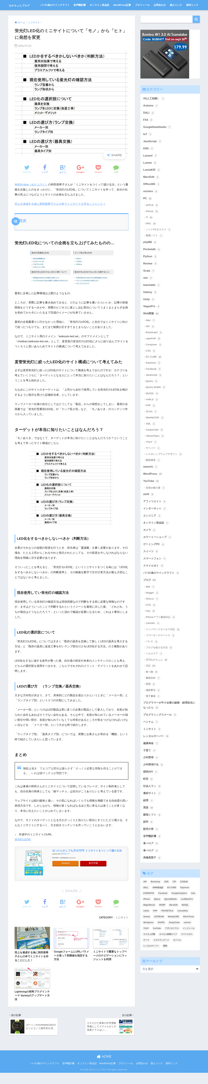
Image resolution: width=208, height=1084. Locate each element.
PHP (151, 419)
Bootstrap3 (154, 346)
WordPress (153, 487)
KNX (148, 159)
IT (149, 229)
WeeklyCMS (155, 431)
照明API (150, 788)
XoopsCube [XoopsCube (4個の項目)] (174, 940)
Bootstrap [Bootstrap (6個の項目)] (155, 899)
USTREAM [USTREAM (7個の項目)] (159, 935)
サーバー (153, 461)
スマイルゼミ (154, 581)
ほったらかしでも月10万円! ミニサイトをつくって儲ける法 (87, 860)
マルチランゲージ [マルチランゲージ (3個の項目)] (161, 958)
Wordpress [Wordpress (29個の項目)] (148, 940)
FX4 (148, 130)
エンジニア (152, 530)
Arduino (151, 116)
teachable (152, 298)
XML (151, 437)
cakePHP (153, 352)
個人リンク (176, 15)
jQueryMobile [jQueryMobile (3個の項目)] (170, 917)
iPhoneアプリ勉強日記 (161, 632)
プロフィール (142, 15)
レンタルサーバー (156, 752)
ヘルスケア (154, 669)
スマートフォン (155, 573)
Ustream (153, 638)
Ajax (151, 334)
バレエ (152, 657)
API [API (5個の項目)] (145, 899)
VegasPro (152, 319)
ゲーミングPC (154, 559)
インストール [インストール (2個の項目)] (189, 946)
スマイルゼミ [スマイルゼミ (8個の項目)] (187, 952)
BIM (150, 602)
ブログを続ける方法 (159, 663)
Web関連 (151, 327)
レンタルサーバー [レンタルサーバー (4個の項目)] (151, 964)
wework (150, 480)
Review (150, 276)
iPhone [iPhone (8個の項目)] (146, 917)
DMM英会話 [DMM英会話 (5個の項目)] (158, 905)
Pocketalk (152, 261)
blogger (152, 608)
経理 (148, 817)
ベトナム (151, 737)
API (150, 340)
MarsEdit (151, 188)
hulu (151, 626)
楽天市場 (93, 873)
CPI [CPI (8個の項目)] (174, 899)
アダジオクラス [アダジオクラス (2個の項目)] (172, 946)
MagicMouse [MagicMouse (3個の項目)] (149, 923)
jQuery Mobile (156, 401)
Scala (149, 283)
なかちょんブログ (25, 5)
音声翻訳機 (79, 15)
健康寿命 (151, 759)
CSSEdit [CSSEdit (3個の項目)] (184, 899)
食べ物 (152, 687)
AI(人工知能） (154, 109)
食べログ (151, 861)
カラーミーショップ (158, 552)
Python (150, 269)
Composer (154, 358)
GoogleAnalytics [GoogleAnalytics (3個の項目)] (179, 911)
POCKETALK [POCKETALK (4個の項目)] (167, 929)
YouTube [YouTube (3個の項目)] (157, 946)
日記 (151, 681)
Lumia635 (152, 181)
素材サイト (152, 810)
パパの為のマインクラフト (55, 15)
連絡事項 (153, 705)
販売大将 (151, 847)
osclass (150, 203)
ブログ (150, 595)
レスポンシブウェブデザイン (164, 468)
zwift (148, 508)
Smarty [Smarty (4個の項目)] (146, 935)
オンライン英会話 (99, 15)
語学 (148, 839)
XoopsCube (155, 443)
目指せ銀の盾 (155, 501)
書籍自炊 (153, 693)
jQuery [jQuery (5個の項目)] (157, 917)
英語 (148, 825)
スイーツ (151, 566)
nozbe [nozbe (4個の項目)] (146, 929)
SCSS (151, 425)
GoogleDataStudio (157, 138)
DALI (149, 123)
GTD (151, 620)
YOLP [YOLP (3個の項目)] (146, 946)
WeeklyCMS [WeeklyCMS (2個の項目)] (173, 935)
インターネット (155, 522)
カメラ (150, 544)
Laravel (150, 167)
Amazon (65, 873)
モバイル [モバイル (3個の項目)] (177, 958)
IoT (147, 145)
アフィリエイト (155, 515)
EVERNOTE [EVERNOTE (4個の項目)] (148, 911)
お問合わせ (160, 15)
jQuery (152, 394)
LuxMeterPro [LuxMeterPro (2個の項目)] (187, 917)
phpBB (150, 254)
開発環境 (153, 474)
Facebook (154, 382)
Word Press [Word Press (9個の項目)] (188, 935)
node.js (152, 413)
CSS (151, 364)
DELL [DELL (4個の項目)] (145, 905)
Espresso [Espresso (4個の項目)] (184, 905)
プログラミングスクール (161, 730)
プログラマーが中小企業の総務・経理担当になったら (169, 720)
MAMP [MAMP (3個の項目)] (162, 923)
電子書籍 (153, 711)
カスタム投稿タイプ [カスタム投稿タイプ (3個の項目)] (168, 952)
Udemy (150, 305)
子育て (150, 767)
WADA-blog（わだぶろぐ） (31, 194)
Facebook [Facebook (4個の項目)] (162, 911)
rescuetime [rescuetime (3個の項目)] (182, 929)
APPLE (152, 217)
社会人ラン (152, 803)
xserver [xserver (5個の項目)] (187, 940)
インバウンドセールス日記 (163, 644)
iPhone (152, 223)
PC (147, 210)
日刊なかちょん (157, 675)
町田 (148, 796)
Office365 (152, 196)
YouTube (151, 494)
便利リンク (192, 15)
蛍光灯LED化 (23, 849)
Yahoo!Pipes (155, 449)
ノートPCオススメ (158, 241)
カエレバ (65, 864)
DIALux (152, 614)
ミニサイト (121, 927)
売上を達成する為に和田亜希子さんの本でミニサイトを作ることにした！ (60, 213)
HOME (104, 1068)
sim (148, 290)
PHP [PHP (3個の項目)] (155, 929)
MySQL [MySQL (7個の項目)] (185, 923)
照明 (151, 699)
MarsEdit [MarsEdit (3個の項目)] (173, 923)
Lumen (150, 174)
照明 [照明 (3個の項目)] (165, 964)
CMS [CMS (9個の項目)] (166, 899)
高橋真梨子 (152, 875)
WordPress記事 (122, 15)
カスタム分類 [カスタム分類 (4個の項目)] (149, 952)
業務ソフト (154, 248)
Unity (149, 312)
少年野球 (151, 774)
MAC (151, 235)
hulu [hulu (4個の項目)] (193, 911)
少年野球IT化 (154, 781)
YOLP (151, 455)
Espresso (153, 376)
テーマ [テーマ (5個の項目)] (146, 958)
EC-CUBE (154, 370)
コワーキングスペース (160, 651)
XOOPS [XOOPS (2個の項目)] (161, 940)
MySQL (152, 407)
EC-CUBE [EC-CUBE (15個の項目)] (171, 905)
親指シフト (152, 832)
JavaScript (152, 152)
